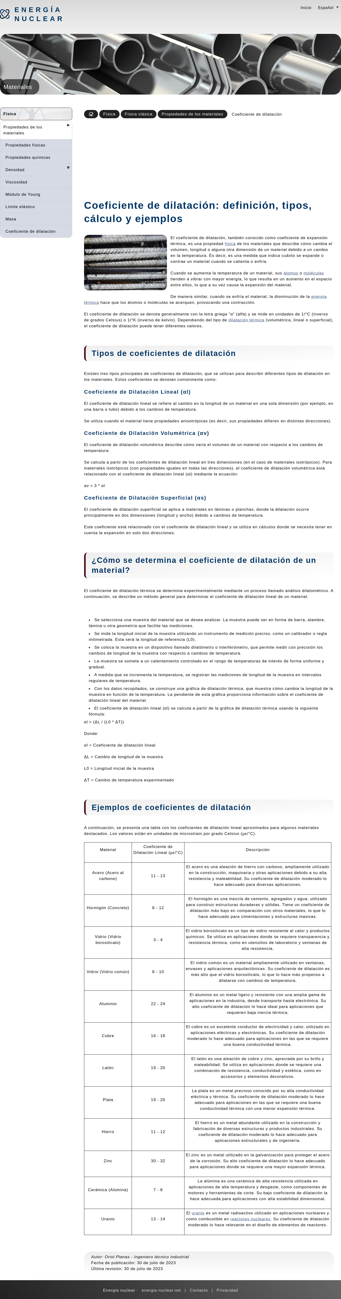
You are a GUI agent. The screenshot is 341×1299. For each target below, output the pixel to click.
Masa (10, 219)
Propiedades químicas (27, 157)
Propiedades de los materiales (22, 130)
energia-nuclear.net (161, 1290)
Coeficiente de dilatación (30, 231)
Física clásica (139, 114)
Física (9, 113)
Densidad (15, 169)
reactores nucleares (250, 1219)
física (230, 243)
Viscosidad (16, 182)
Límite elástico (20, 206)
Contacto (199, 1290)
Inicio (306, 7)
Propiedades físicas (25, 145)
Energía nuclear (39, 14)
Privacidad (227, 1290)
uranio (198, 1213)
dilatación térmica (247, 320)
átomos (290, 273)
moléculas (314, 273)
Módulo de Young (22, 194)
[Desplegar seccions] (66, 126)
